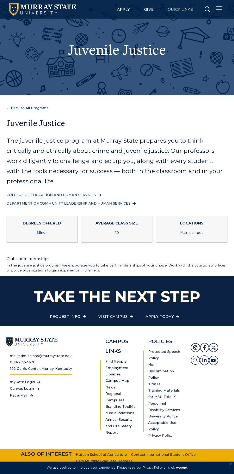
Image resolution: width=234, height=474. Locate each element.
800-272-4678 (22, 362)
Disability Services (164, 410)
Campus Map (117, 381)
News (110, 387)
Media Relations (119, 413)
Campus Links (116, 346)
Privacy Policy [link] (153, 467)
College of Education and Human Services (51, 195)
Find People (116, 361)
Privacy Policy (160, 436)
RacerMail (18, 395)
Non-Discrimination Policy (161, 371)
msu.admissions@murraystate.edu (41, 356)
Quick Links (180, 9)
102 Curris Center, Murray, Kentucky (41, 369)
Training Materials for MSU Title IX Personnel (164, 396)
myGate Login (22, 382)
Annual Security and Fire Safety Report (119, 426)
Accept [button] (181, 467)
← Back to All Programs (28, 108)
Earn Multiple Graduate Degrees (104, 461)
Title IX (154, 384)
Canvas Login (22, 389)
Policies (160, 341)
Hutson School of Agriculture (101, 455)
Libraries (113, 374)
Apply (123, 9)
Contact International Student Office (163, 455)
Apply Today (160, 316)
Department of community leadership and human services (68, 203)
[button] (230, 464)
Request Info (65, 316)
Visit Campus (113, 316)
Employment (117, 368)
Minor (42, 233)
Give (149, 9)
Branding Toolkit (120, 407)
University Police (163, 416)
